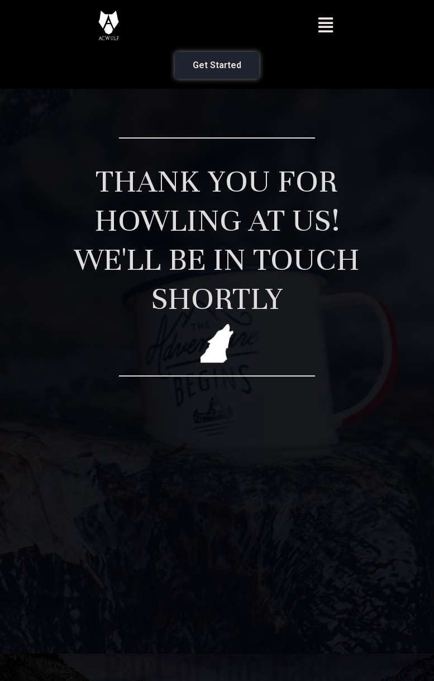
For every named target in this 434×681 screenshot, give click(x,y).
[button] (325, 25)
